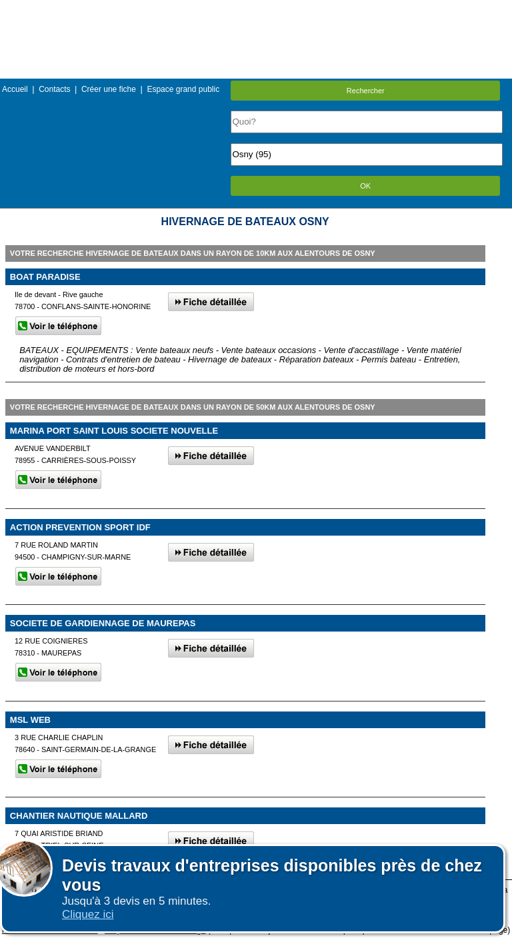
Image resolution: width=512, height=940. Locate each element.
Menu (256, 10)
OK (365, 186)
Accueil (15, 89)
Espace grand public (183, 89)
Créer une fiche (108, 89)
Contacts (54, 89)
